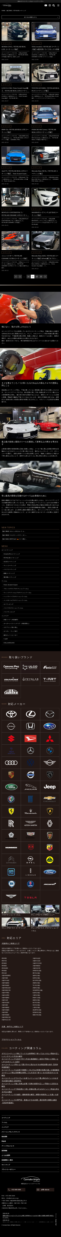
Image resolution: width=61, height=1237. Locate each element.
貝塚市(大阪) (36, 988)
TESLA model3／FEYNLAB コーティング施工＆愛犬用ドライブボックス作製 (45, 48)
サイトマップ (6, 1165)
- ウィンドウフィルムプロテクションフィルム (17, 592)
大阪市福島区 (5, 983)
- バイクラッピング (9, 612)
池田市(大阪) (36, 975)
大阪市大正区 (36, 961)
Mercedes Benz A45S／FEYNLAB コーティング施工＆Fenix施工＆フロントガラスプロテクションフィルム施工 (45, 257)
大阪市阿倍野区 (6, 975)
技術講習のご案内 (7, 1160)
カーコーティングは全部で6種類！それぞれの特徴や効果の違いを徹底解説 (30, 1070)
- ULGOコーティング (9, 561)
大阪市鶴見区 (36, 965)
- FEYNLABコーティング (11, 558)
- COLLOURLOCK (9, 643)
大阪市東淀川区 (6, 990)
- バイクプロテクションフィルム (13, 608)
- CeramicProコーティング (11, 554)
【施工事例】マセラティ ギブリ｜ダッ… (14, 535)
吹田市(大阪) (36, 978)
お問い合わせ (45, 1189)
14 (36, 276)
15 (41, 276)
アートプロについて (8, 1146)
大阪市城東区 (5, 997)
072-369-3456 (16, 1189)
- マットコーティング (9, 565)
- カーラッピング (8, 604)
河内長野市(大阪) (38, 990)
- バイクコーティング (9, 569)
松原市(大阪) (36, 992)
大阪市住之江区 (6, 1020)
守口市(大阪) (36, 985)
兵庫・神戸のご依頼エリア (12, 1027)
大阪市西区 (5, 1012)
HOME (3, 10)
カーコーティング (7, 550)
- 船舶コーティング (9, 573)
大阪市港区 (5, 1005)
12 (28, 276)
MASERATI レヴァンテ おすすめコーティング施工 (45, 214)
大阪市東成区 (5, 985)
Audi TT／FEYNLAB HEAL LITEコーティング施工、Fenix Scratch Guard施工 (15, 172)
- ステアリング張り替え (10, 627)
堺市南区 (4, 970)
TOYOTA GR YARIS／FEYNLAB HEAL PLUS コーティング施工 (45, 89)
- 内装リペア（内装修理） (11, 619)
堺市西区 (4, 965)
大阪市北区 (5, 1000)
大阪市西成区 (5, 1015)
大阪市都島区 (5, 1007)
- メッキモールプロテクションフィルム (15, 600)
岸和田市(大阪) (37, 970)
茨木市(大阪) (36, 1005)
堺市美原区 (5, 968)
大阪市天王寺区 (37, 963)
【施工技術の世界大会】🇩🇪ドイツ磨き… (14, 539)
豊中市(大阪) (36, 973)
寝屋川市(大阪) (37, 1015)
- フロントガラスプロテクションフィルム (16, 588)
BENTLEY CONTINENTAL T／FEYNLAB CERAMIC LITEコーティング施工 (15, 214)
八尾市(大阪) (36, 1007)
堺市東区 (4, 963)
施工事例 (9, 10)
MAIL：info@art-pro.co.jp (10, 1198)
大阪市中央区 (5, 980)
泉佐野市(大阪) (37, 1010)
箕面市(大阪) (36, 1000)
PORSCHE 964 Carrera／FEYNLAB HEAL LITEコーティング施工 (44, 131)
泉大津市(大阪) (37, 980)
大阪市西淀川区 (6, 1017)
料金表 (4, 1141)
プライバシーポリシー (9, 1169)
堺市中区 (4, 961)
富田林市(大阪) (37, 1012)
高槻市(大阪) (36, 983)
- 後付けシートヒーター (10, 635)
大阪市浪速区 (5, 1010)
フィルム (4, 581)
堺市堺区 (4, 958)
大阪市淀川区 (36, 968)
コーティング (6, 43)
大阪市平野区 (5, 992)
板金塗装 (4, 1136)
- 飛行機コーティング (9, 577)
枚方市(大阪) (36, 1002)
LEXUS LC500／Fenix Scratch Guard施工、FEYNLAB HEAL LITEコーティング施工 (15, 89)
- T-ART (5, 639)
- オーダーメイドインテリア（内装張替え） (16, 623)
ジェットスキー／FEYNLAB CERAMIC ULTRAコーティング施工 (14, 257)
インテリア (5, 616)
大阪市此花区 (5, 1002)
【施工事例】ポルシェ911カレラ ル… (13, 531)
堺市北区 (4, 973)
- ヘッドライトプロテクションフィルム (15, 596)
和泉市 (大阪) (36, 997)
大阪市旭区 (5, 978)
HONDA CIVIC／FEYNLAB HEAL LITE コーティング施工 (14, 48)
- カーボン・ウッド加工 (10, 631)
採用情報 (4, 1150)
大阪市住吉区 (36, 958)
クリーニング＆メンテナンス (11, 1132)
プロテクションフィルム (11, 1039)
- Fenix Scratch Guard (10, 585)
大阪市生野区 (5, 995)
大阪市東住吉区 (6, 988)
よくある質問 (6, 1155)
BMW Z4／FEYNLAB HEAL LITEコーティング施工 (15, 131)
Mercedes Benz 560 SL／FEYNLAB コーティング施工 (45, 172)
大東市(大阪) (36, 995)
